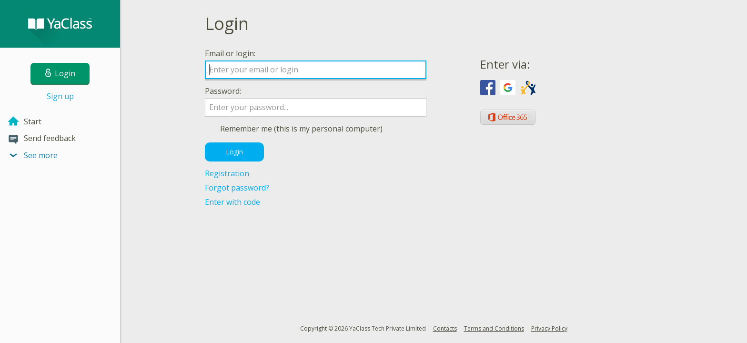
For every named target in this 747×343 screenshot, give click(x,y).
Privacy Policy (549, 328)
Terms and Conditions (494, 328)
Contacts (445, 328)
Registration (227, 173)
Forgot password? (237, 187)
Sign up (60, 96)
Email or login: (230, 53)
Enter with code (232, 202)
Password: (223, 91)
